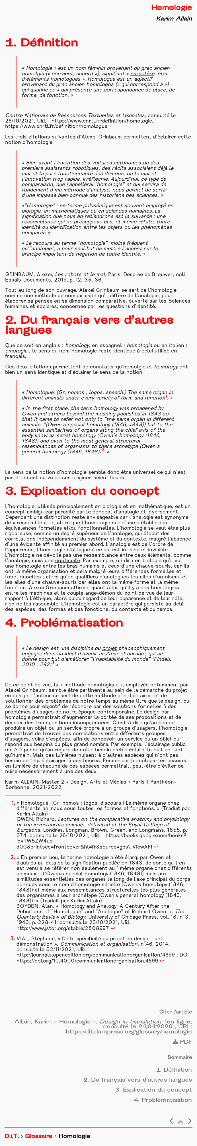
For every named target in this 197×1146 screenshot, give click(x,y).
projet (109, 648)
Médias (117, 782)
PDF (182, 1042)
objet (41, 728)
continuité (67, 560)
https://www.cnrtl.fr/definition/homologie (102, 121)
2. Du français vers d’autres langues (137, 1080)
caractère (142, 74)
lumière (22, 766)
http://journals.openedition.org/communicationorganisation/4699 (96, 955)
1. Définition (174, 1070)
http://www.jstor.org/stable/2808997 (63, 928)
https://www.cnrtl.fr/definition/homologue (56, 126)
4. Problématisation (163, 1100)
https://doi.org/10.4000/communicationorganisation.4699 (87, 961)
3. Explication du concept (153, 1090)
